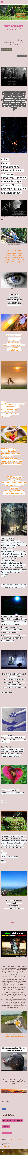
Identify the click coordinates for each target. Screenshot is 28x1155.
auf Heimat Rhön (7, 1133)
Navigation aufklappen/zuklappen (14, 1)
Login (24, 1151)
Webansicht (23, 1152)
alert (12, 922)
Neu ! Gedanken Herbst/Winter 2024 (12, 1120)
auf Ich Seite (6, 1126)
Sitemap (12, 1151)
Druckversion (6, 1151)
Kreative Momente (6, 49)
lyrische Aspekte (22, 55)
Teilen (4, 1108)
